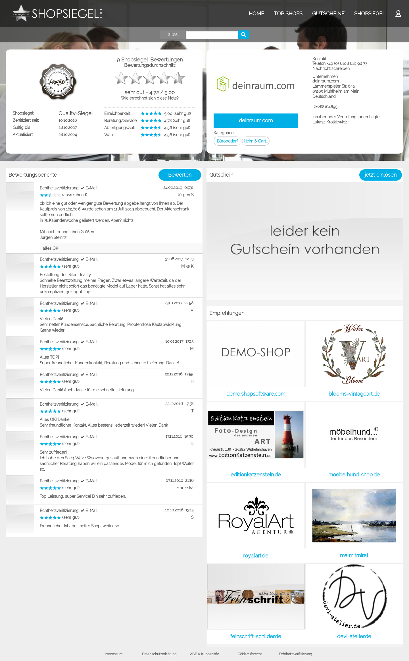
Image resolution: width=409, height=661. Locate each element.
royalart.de (255, 556)
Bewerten (179, 175)
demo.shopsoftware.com (255, 394)
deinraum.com (256, 120)
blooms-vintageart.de (354, 394)
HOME (256, 13)
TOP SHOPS (288, 13)
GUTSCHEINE (328, 13)
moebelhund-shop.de (354, 475)
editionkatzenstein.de (256, 475)
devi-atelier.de (354, 636)
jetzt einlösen (381, 175)
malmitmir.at (354, 555)
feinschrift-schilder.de (255, 636)
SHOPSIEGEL (369, 13)
